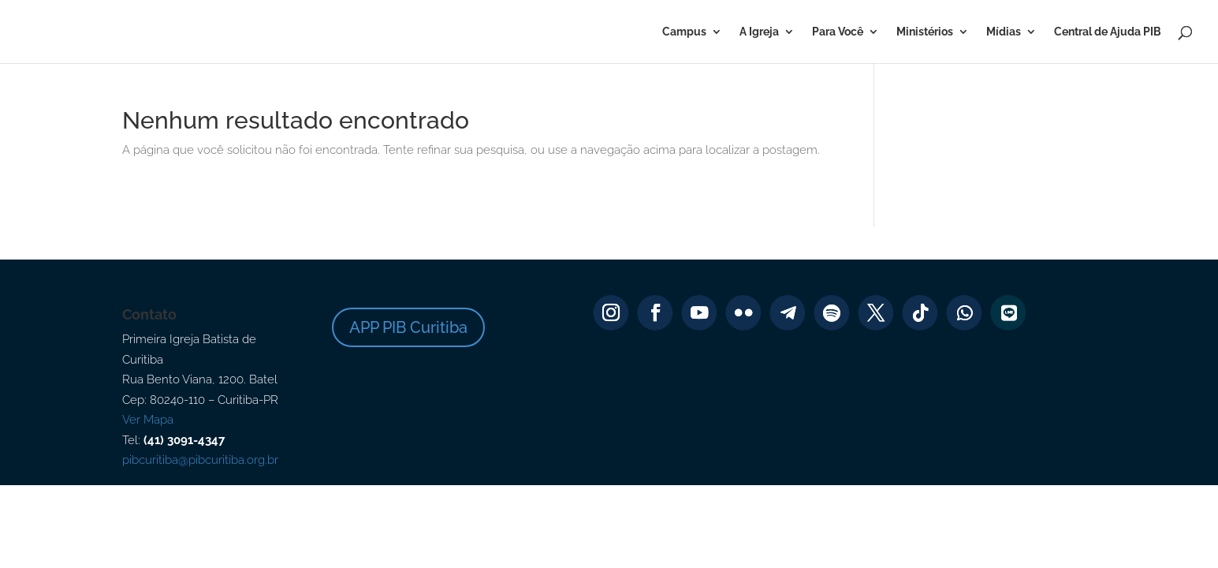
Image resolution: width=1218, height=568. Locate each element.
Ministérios (924, 32)
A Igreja (759, 32)
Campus (684, 32)
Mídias (1003, 32)
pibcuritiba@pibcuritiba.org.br (200, 460)
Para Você (837, 32)
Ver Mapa (147, 420)
